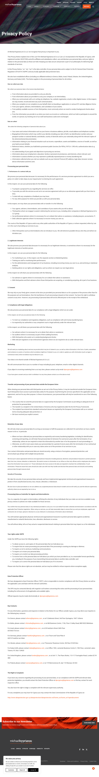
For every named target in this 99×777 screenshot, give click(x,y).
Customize (11, 770)
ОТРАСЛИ (46, 6)
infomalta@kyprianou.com (34, 623)
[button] (93, 6)
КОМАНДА (57, 6)
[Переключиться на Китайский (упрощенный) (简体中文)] (91, 2)
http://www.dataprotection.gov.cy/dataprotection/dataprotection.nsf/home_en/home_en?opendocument (43, 697)
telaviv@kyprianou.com (33, 628)
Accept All (33, 770)
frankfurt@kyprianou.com (35, 636)
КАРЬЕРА (76, 6)
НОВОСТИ (67, 6)
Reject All (22, 770)
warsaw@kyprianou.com (34, 663)
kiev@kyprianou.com (33, 643)
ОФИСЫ (37, 6)
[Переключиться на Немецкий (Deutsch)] (79, 2)
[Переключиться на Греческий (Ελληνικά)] (65, 2)
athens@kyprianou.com (34, 618)
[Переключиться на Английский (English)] (59, 2)
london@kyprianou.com (40, 655)
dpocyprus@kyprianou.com (73, 369)
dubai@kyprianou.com (36, 648)
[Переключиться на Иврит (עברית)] (85, 2)
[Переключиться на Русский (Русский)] (72, 2)
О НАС (29, 6)
